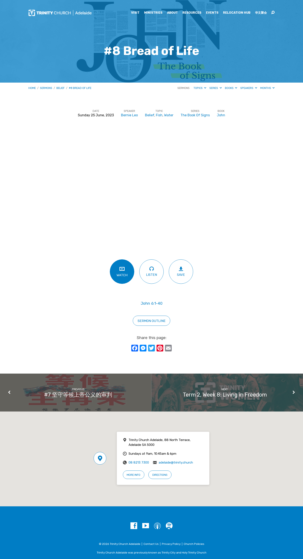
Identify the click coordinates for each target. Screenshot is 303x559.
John (221, 115)
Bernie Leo (129, 115)
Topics (200, 88)
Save (181, 271)
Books (231, 88)
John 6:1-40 (151, 303)
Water (168, 115)
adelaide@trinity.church (176, 462)
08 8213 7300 (139, 462)
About (172, 12)
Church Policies (194, 544)
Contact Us (151, 544)
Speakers (248, 88)
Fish (159, 115)
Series (215, 88)
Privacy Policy (171, 544)
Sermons (46, 88)
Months (267, 88)
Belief (60, 88)
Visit (135, 12)
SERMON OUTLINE (152, 321)
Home (32, 88)
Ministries (153, 12)
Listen (151, 271)
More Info (133, 474)
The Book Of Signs (195, 115)
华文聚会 (261, 12)
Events (212, 12)
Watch (122, 271)
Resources (191, 12)
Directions (159, 474)
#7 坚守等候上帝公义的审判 (78, 394)
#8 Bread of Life (80, 88)
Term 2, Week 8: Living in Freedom (225, 394)
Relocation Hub (236, 12)
